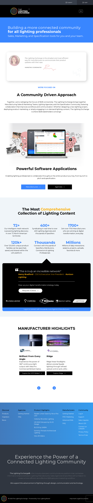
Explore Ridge (59, 373)
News (4, 420)
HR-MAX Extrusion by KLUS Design (44, 423)
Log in (80, 414)
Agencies (60, 187)
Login (85, 2)
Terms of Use (83, 435)
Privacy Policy (83, 432)
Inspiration (5, 417)
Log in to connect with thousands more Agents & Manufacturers (46, 309)
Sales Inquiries (83, 420)
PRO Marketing (68, 417)
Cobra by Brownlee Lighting (44, 419)
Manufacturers (33, 187)
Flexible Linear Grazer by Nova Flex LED (46, 415)
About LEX (82, 423)
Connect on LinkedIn (82, 428)
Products (5, 414)
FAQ (19, 417)
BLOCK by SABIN (40, 427)
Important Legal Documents (79, 498)
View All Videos (39, 436)
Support (68, 2)
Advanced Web (67, 420)
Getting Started (23, 414)
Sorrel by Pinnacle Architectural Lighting (45, 432)
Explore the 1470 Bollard (32, 373)
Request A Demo (30, 291)
